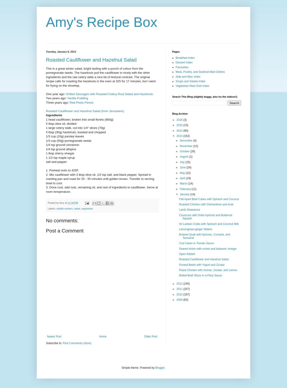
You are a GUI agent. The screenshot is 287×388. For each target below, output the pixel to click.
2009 (180, 299)
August (184, 156)
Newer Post (54, 336)
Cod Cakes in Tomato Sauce (196, 243)
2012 (180, 283)
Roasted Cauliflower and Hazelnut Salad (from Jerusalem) (85, 111)
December (186, 140)
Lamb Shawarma (189, 209)
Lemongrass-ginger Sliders (195, 229)
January (185, 194)
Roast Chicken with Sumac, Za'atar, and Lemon (208, 270)
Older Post (150, 336)
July (183, 162)
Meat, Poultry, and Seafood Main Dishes (200, 72)
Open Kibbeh (187, 254)
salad (77, 208)
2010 (180, 294)
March (184, 183)
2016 (180, 120)
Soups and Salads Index (190, 81)
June (183, 167)
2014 (180, 130)
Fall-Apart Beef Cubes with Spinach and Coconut (209, 199)
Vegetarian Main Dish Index (192, 86)
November (186, 146)
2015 (180, 125)
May (183, 173)
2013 (180, 136)
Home (103, 336)
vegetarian (87, 208)
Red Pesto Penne (81, 102)
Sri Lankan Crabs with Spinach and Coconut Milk (209, 224)
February (185, 189)
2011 (180, 289)
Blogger (160, 367)
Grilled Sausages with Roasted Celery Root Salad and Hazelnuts (109, 94)
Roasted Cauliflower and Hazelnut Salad (91, 60)
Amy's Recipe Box (101, 22)
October (185, 151)
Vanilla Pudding (77, 98)
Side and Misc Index (188, 76)
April (183, 178)
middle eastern (64, 208)
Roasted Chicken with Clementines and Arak (206, 204)
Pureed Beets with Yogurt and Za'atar (202, 264)
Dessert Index (184, 62)
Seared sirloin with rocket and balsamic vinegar (208, 248)
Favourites (182, 67)
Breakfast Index (185, 57)
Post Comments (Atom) (77, 343)
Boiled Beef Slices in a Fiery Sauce (200, 275)
